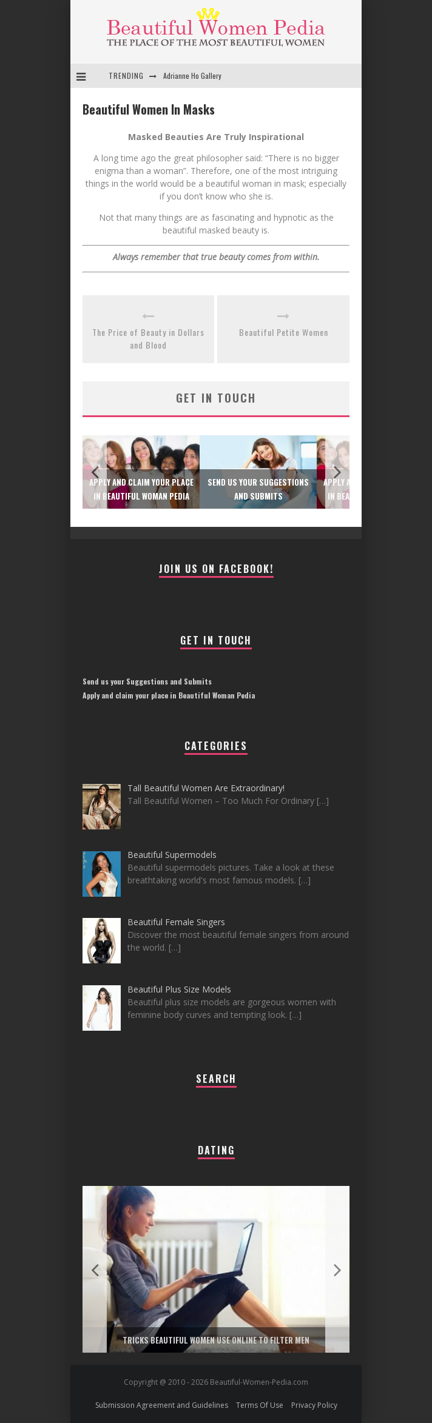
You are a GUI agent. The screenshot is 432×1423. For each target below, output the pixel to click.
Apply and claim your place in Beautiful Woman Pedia (169, 695)
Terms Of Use (259, 1405)
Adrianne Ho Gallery (192, 75)
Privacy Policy (314, 1405)
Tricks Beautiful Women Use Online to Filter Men (216, 1340)
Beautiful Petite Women (283, 332)
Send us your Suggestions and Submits (147, 681)
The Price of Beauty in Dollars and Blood (148, 338)
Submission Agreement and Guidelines (161, 1405)
